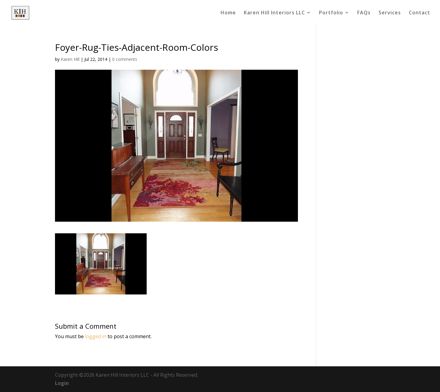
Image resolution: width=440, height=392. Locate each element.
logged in (95, 336)
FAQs (364, 13)
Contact (419, 13)
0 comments (124, 59)
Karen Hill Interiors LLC (274, 13)
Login (62, 383)
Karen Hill (70, 59)
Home (228, 13)
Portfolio (331, 13)
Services (390, 13)
